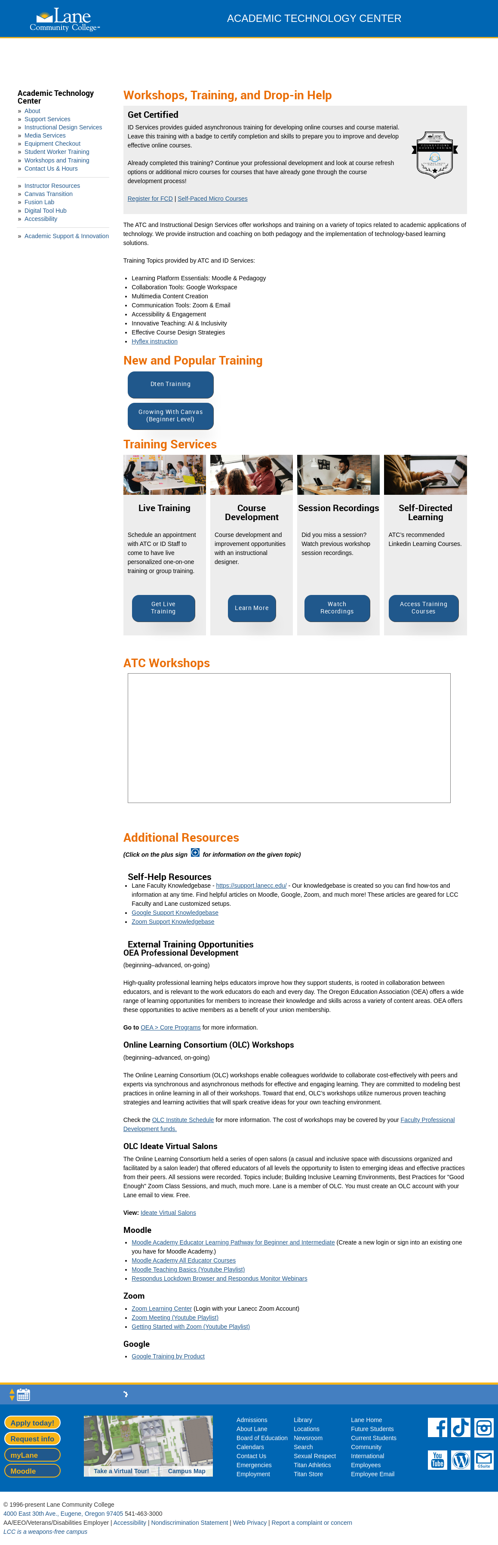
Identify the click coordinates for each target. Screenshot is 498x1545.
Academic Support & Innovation (67, 236)
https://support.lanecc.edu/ (251, 885)
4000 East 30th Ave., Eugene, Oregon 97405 (63, 1513)
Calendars (250, 1447)
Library (303, 1419)
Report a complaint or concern (312, 1522)
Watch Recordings (337, 608)
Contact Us (251, 1456)
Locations (307, 1428)
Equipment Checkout (52, 143)
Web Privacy (250, 1522)
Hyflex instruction (155, 341)
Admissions (252, 1419)
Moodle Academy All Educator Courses (184, 1260)
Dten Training (171, 384)
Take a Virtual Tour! (121, 1471)
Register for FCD (150, 198)
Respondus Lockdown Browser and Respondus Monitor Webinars (219, 1278)
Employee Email (372, 1474)
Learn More (251, 608)
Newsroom (308, 1438)
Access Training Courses (424, 608)
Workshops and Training (57, 160)
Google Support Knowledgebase (175, 912)
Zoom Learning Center (162, 1308)
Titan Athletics (312, 1465)
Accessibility (41, 218)
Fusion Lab (39, 202)
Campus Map (187, 1471)
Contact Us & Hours (51, 168)
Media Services (45, 135)
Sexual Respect (315, 1456)
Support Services (48, 119)
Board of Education (262, 1438)
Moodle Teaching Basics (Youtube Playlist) (188, 1269)
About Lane (252, 1428)
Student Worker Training (57, 151)
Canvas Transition (49, 193)
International (367, 1456)
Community (366, 1447)
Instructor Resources (52, 185)
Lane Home (366, 1419)
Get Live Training (163, 608)
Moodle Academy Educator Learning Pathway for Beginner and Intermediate (233, 1242)
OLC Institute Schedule (183, 1119)
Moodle (23, 1471)
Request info (33, 1439)
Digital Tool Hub (46, 210)
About (32, 110)
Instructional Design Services (63, 127)
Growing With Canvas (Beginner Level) (170, 415)
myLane (24, 1455)
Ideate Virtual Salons (168, 1212)
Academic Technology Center (56, 97)
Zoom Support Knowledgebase (173, 921)
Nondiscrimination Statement (189, 1522)
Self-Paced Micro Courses (213, 198)
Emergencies (254, 1465)
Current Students (374, 1438)
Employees (366, 1465)
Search (303, 1447)
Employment (253, 1474)
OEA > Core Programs (171, 1027)
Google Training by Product (168, 1356)
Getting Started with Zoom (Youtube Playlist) (191, 1326)
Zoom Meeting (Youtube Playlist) (175, 1317)
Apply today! (33, 1423)
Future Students (372, 1428)
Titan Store (308, 1474)
